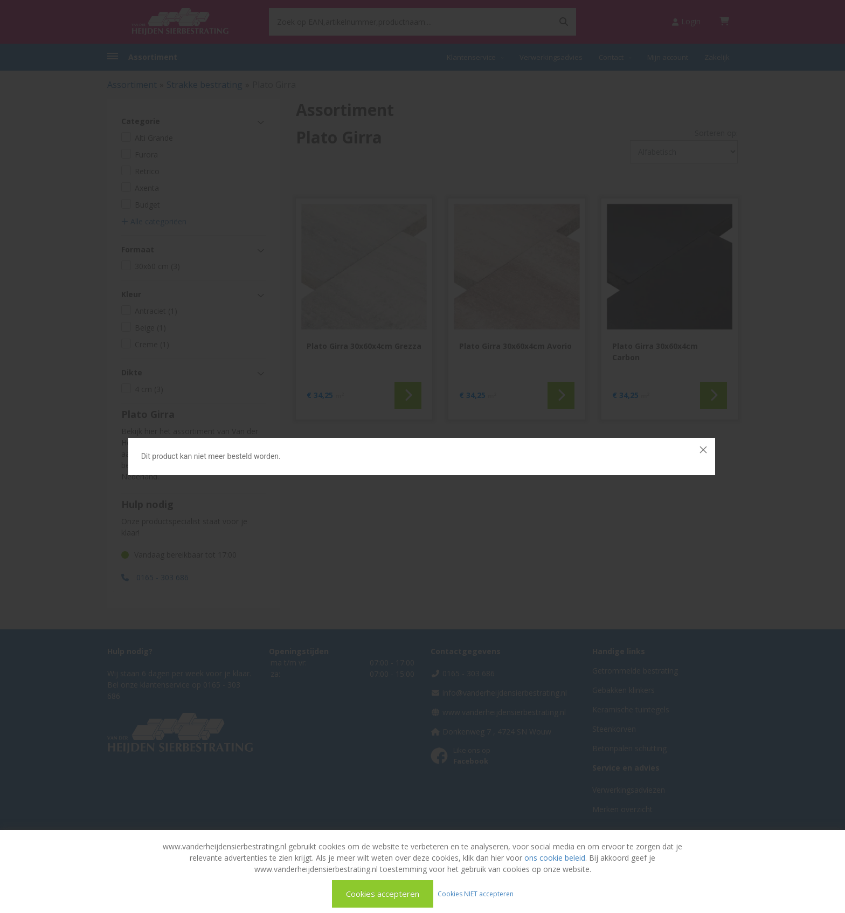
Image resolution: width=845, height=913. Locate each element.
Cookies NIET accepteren (476, 893)
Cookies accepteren (382, 893)
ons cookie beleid (554, 858)
